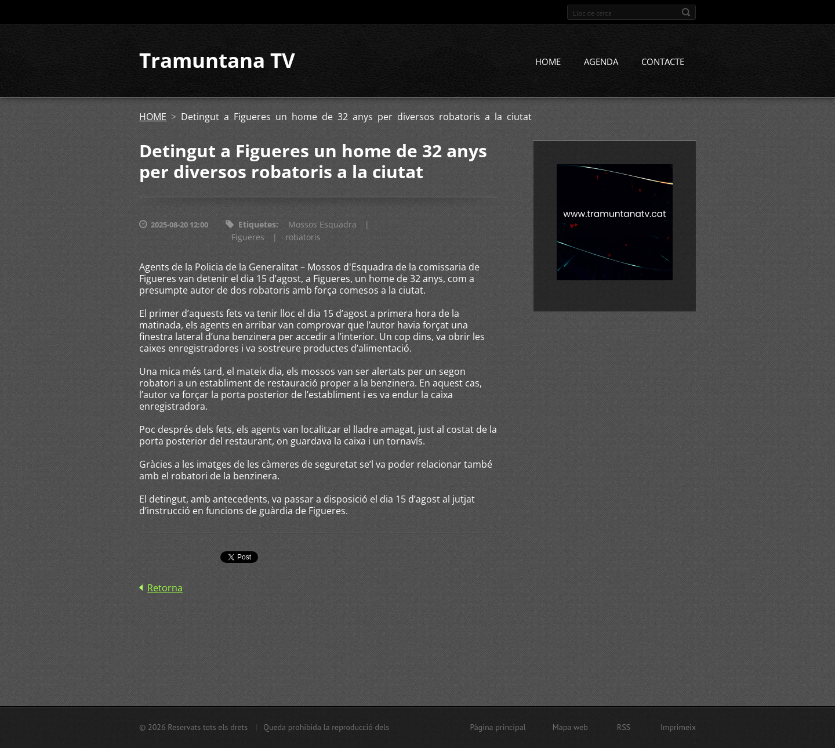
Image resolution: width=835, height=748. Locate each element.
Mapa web (570, 727)
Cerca (686, 12)
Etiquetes (257, 224)
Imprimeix (678, 727)
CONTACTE (662, 62)
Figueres (247, 237)
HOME (548, 62)
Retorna (165, 588)
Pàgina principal (497, 727)
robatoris (303, 237)
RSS (623, 727)
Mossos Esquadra (322, 224)
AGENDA (601, 62)
